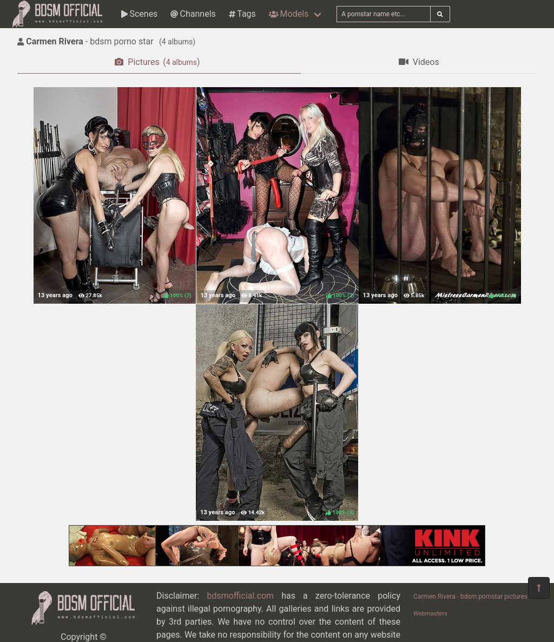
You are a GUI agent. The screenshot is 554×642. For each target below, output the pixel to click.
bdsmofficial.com (240, 596)
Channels (192, 14)
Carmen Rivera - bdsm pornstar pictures (470, 596)
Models (288, 14)
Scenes (139, 14)
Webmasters (430, 613)
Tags (242, 14)
